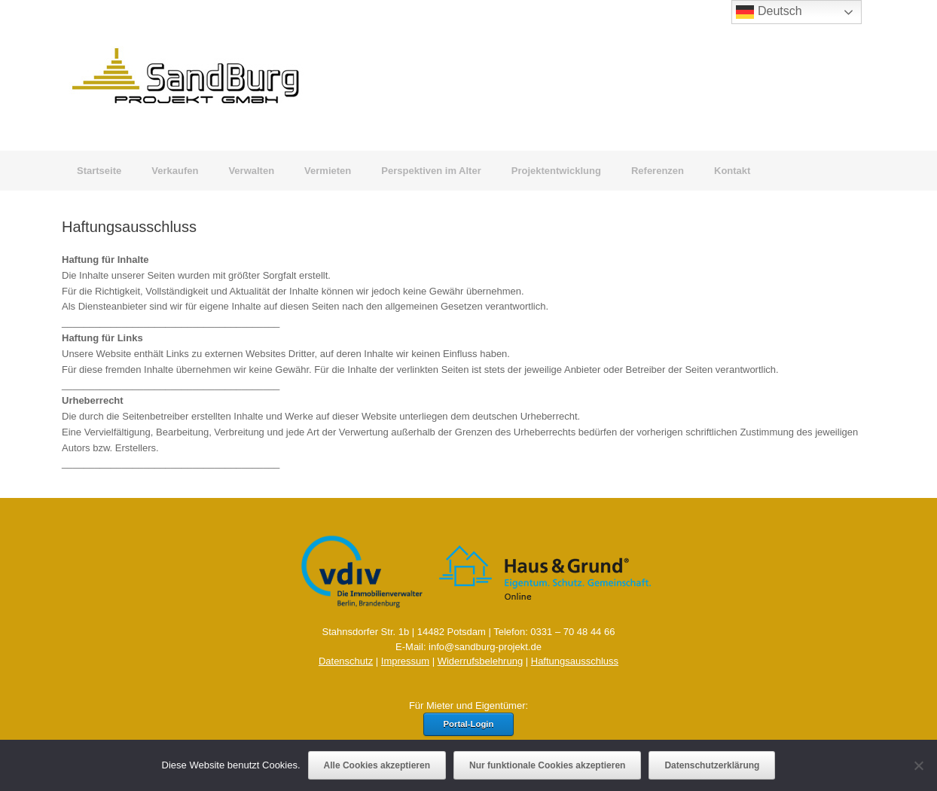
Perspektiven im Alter (431, 170)
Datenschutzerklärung (711, 765)
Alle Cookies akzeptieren (377, 765)
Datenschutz (346, 661)
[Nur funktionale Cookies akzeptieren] (918, 765)
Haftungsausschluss (574, 661)
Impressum (405, 661)
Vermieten (327, 170)
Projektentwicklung (556, 170)
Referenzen (657, 170)
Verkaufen (174, 170)
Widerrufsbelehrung (480, 661)
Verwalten (251, 170)
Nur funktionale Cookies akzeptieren (547, 765)
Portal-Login (469, 723)
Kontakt (732, 170)
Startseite (99, 170)
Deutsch (768, 12)
